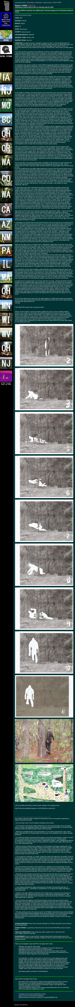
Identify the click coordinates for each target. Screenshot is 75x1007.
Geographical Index (20, 2)
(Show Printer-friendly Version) (23, 15)
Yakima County (47, 2)
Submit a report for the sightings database (31, 995)
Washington (39, 2)
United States (30, 2)
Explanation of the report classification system (32, 994)
